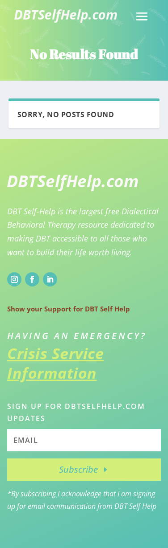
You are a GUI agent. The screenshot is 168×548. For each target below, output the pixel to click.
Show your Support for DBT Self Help (68, 308)
